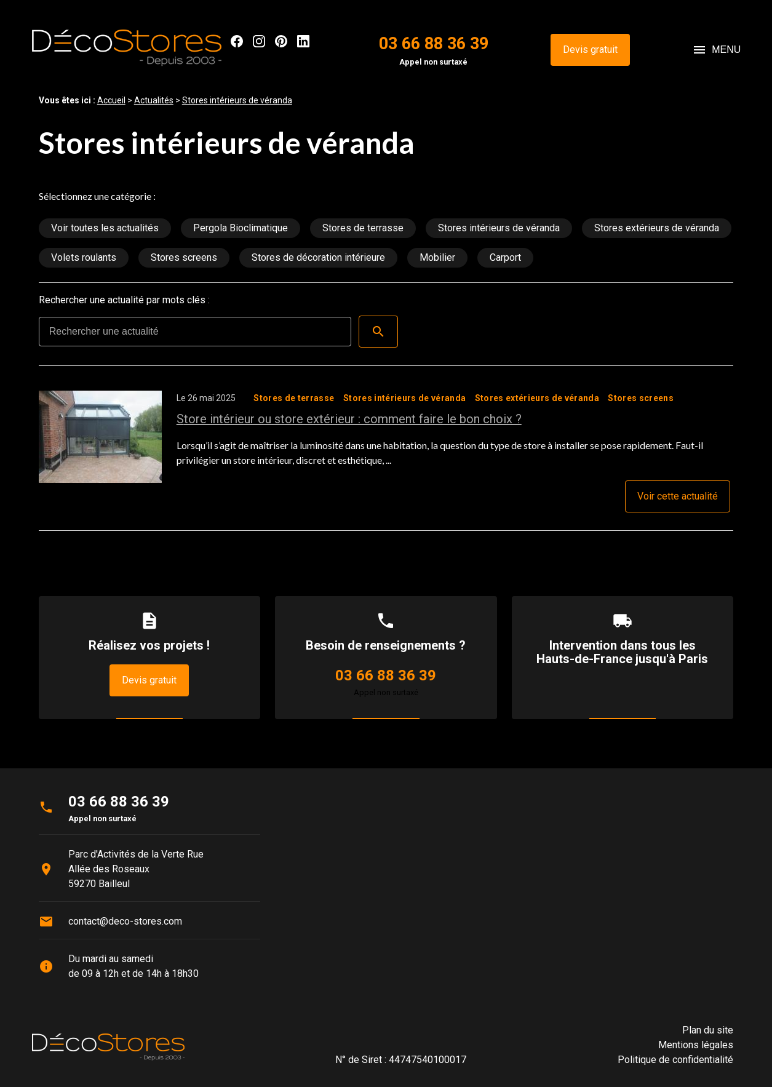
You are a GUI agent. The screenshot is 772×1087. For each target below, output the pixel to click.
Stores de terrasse (363, 228)
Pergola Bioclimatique (240, 228)
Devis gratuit (590, 49)
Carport (505, 257)
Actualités (153, 100)
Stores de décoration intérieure (318, 257)
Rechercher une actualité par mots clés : (124, 300)
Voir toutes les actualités (105, 228)
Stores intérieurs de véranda (237, 100)
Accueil (111, 100)
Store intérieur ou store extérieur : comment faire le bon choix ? (349, 419)
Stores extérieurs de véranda (656, 228)
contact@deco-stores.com (125, 921)
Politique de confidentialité (675, 1059)
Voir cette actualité (677, 496)
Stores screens (184, 257)
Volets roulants (83, 257)
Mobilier (437, 257)
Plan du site (707, 1030)
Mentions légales (695, 1045)
